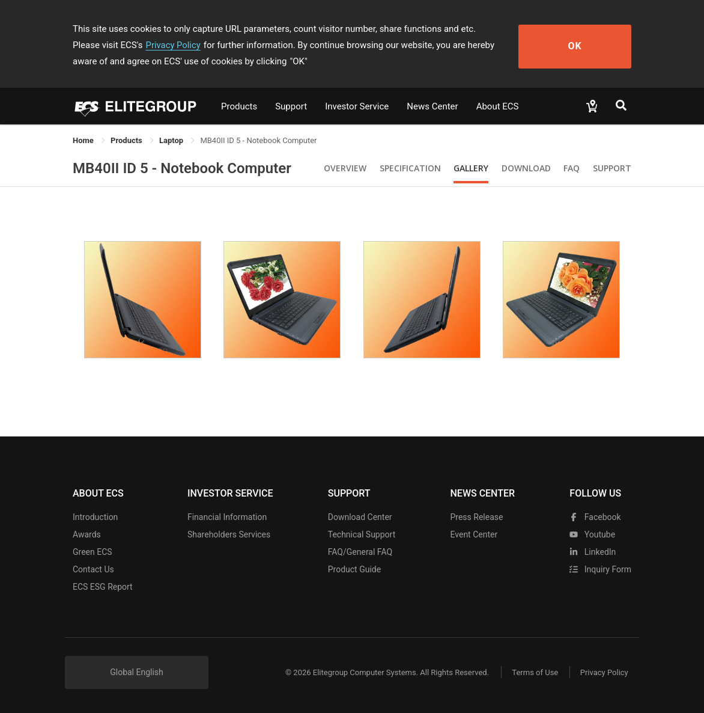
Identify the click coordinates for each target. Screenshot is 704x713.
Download (526, 168)
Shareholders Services (228, 534)
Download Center (360, 517)
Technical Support (362, 534)
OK (588, 45)
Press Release (476, 517)
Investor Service (357, 106)
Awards (87, 534)
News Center (432, 106)
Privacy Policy (125, 45)
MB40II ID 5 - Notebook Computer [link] (258, 140)
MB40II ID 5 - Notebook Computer (182, 168)
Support (291, 106)
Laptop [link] (172, 140)
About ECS (497, 106)
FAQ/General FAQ (360, 552)
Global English (136, 672)
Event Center (473, 534)
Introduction (95, 517)
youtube (592, 534)
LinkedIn (592, 552)
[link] (127, 140)
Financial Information (227, 517)
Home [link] (84, 140)
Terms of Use (532, 672)
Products (239, 106)
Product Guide (354, 569)
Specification (410, 168)
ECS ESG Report (103, 587)
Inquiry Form (600, 569)
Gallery (471, 168)
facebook (595, 517)
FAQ (571, 168)
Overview (345, 168)
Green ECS (92, 552)
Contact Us (93, 569)
